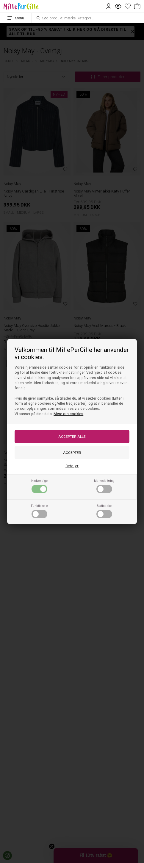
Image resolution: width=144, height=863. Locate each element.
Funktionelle (39, 511)
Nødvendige (39, 486)
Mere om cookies (68, 414)
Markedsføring (104, 486)
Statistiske (104, 511)
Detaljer (72, 466)
